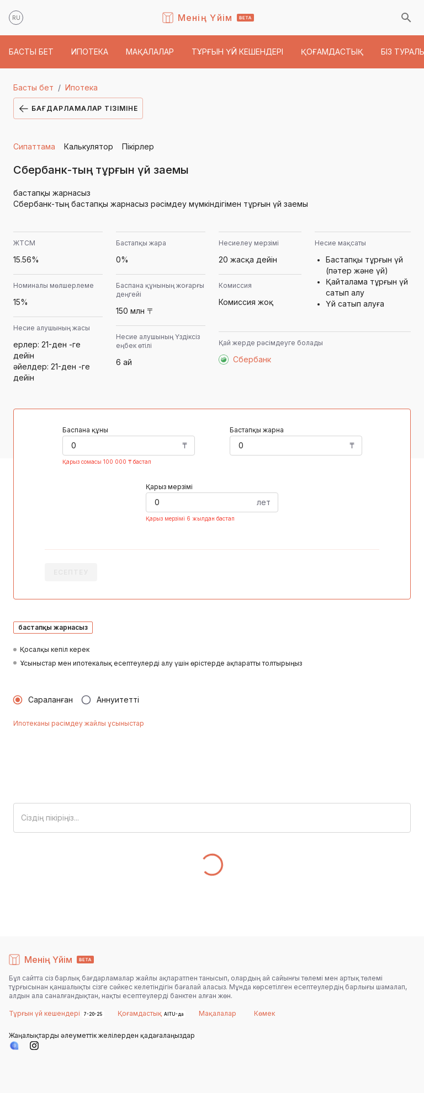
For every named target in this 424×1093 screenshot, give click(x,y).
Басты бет (33, 87)
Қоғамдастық (140, 1013)
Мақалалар (217, 1013)
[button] (31, 51)
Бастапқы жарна (257, 430)
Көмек (264, 1013)
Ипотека (81, 87)
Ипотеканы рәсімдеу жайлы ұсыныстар (78, 723)
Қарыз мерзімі (169, 487)
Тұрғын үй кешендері (45, 1013)
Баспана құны (85, 430)
